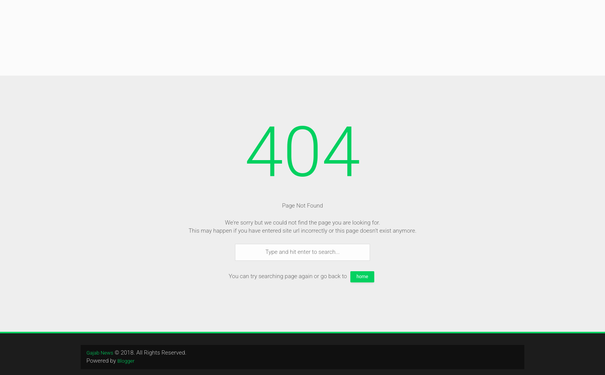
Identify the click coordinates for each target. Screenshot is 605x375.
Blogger (127, 360)
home (362, 276)
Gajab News (101, 352)
